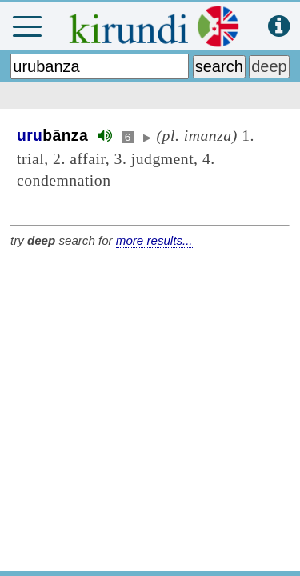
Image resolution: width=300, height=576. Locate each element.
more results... (154, 240)
